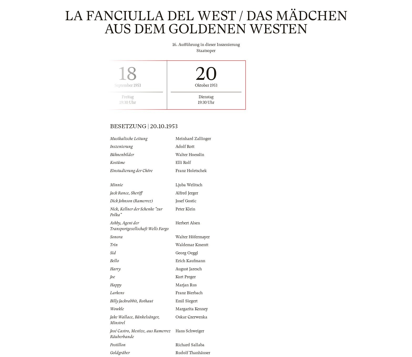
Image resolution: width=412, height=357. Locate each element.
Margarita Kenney (192, 309)
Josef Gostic (186, 201)
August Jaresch (189, 269)
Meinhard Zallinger (193, 138)
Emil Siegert (187, 301)
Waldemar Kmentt (192, 244)
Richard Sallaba (190, 345)
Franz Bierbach (189, 293)
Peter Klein (185, 209)
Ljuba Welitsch (189, 185)
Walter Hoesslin (190, 154)
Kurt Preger (186, 277)
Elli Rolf (183, 162)
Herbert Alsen (188, 223)
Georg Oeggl (187, 253)
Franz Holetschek (191, 170)
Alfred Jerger (187, 193)
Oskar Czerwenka (191, 317)
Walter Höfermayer (193, 237)
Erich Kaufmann (190, 260)
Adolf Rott (185, 146)
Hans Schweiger (190, 331)
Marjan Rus (186, 285)
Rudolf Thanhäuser (193, 352)
